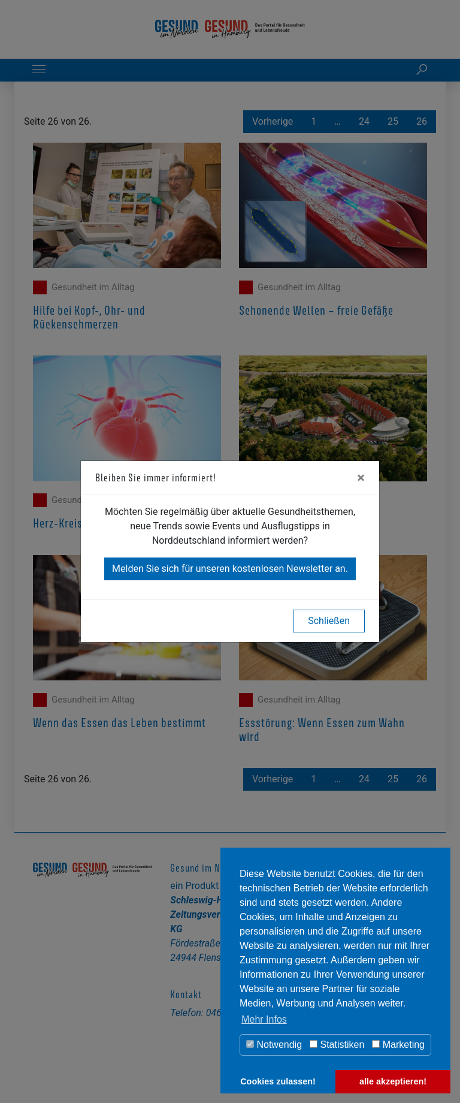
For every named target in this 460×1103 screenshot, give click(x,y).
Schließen (329, 620)
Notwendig (274, 1044)
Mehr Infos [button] (264, 1019)
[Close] (360, 478)
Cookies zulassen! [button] (278, 1081)
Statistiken (337, 1044)
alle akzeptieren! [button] (392, 1081)
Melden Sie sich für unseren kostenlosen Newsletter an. (230, 568)
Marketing (398, 1044)
